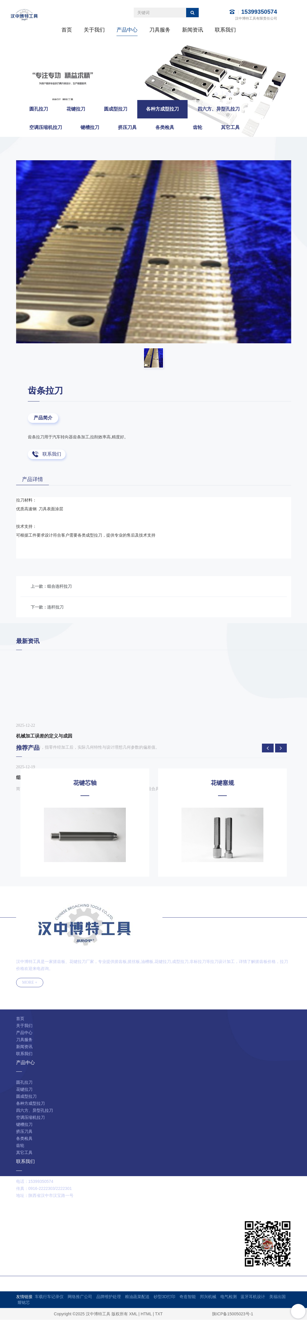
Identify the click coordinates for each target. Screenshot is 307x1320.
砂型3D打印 (164, 1297)
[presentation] (268, 748)
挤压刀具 (127, 127)
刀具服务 (159, 30)
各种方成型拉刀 (277, 94)
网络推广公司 (80, 1297)
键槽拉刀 (89, 127)
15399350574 (259, 11)
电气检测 (228, 1297)
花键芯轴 (85, 783)
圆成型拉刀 (115, 108)
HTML (146, 1314)
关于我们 (94, 30)
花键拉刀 (75, 108)
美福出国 (277, 1297)
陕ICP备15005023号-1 (232, 1314)
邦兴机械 (208, 1297)
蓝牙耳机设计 (253, 1297)
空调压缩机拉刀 (45, 127)
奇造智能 (187, 1297)
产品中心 (127, 30)
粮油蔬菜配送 (137, 1297)
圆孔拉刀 (38, 108)
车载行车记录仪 (49, 1297)
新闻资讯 (192, 30)
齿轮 (197, 127)
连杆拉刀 (55, 607)
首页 (66, 30)
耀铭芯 (24, 1302)
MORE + (29, 982)
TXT (158, 1314)
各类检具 (164, 127)
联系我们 (225, 30)
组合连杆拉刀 (59, 586)
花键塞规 (222, 783)
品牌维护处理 (108, 1297)
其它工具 (230, 127)
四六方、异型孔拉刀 (219, 108)
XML (133, 1314)
